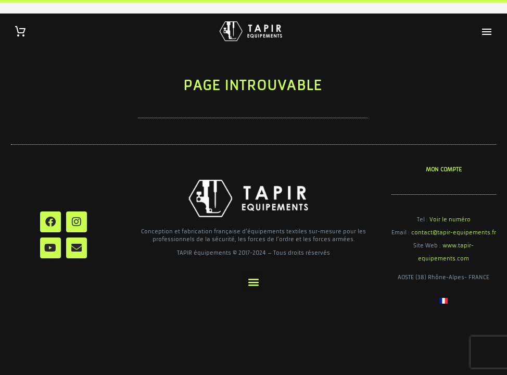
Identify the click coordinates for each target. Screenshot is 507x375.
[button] (253, 281)
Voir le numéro (450, 219)
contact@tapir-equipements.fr (453, 232)
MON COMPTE (444, 169)
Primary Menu (486, 32)
